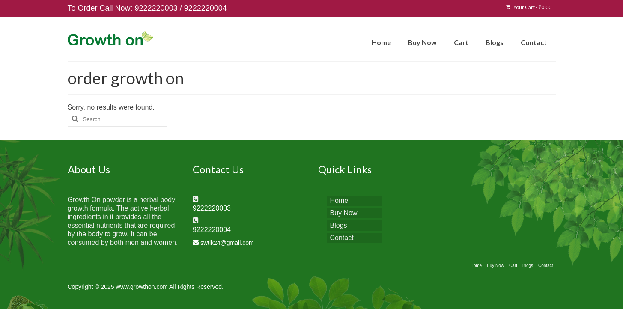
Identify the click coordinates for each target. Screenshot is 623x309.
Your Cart (528, 7)
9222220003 (156, 8)
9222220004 (205, 8)
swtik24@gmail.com (227, 242)
